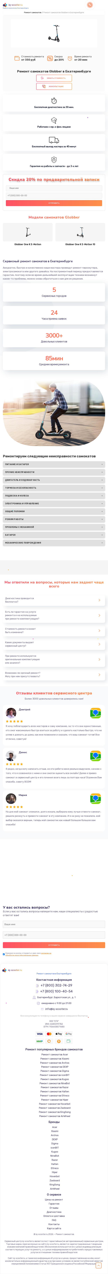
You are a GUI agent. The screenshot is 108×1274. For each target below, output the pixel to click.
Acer (54, 1127)
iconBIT (55, 1147)
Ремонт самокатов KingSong (55, 1112)
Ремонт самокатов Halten (54, 1091)
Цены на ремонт (54, 1199)
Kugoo (54, 1151)
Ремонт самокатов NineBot (55, 1083)
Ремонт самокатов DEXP (54, 1066)
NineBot (54, 1155)
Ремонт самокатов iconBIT (55, 1075)
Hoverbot (55, 1176)
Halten (54, 1164)
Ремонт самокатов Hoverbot (54, 1104)
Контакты (54, 1224)
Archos (55, 1135)
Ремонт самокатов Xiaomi (54, 1058)
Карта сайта (54, 1228)
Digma (54, 1143)
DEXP (55, 1139)
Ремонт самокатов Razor (55, 1087)
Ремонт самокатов (32, 12)
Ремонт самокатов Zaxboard (55, 1108)
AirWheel (55, 1188)
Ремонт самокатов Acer (54, 1054)
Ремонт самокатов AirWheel (54, 1116)
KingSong (55, 1184)
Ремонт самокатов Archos (54, 1063)
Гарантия (54, 1203)
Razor (55, 1160)
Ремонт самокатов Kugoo (55, 1079)
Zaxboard (55, 1180)
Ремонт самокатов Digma (55, 1071)
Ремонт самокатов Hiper (54, 1099)
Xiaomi (54, 1131)
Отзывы (54, 1208)
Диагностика (54, 1212)
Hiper (55, 1172)
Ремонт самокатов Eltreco (54, 1095)
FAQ (54, 1220)
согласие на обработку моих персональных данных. (28, 954)
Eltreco (55, 1168)
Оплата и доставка (54, 1216)
